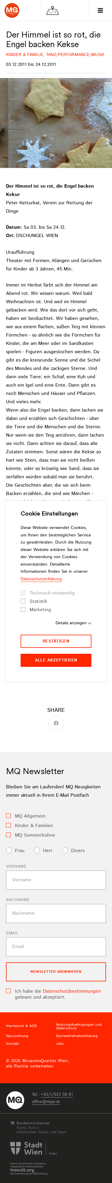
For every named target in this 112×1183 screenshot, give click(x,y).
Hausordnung (17, 1036)
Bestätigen (56, 641)
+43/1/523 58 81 (57, 1095)
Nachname (17, 900)
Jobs (60, 1044)
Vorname (16, 866)
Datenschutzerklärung (41, 579)
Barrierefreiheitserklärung (77, 1036)
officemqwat (46, 1102)
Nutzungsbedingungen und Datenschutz (79, 1026)
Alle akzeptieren (56, 660)
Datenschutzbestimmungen (72, 991)
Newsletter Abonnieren (56, 971)
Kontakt (12, 1044)
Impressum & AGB (21, 1026)
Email (12, 933)
